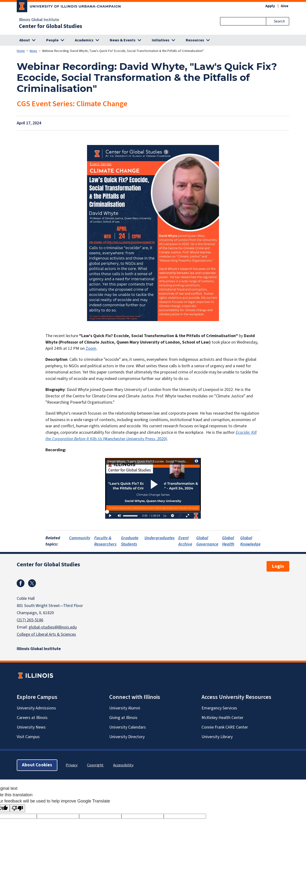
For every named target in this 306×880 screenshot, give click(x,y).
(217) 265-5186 (30, 620)
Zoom (91, 348)
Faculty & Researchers (105, 541)
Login (278, 566)
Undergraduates (159, 538)
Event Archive (185, 541)
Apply (270, 6)
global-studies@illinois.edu (53, 627)
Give (284, 6)
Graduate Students (129, 541)
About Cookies (37, 765)
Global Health (228, 541)
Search (279, 21)
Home (21, 51)
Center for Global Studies (50, 26)
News (33, 51)
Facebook (20, 583)
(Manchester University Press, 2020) (151, 435)
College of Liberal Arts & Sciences (46, 634)
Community (79, 538)
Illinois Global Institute (39, 20)
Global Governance (207, 541)
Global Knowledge (250, 541)
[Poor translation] (17, 808)
